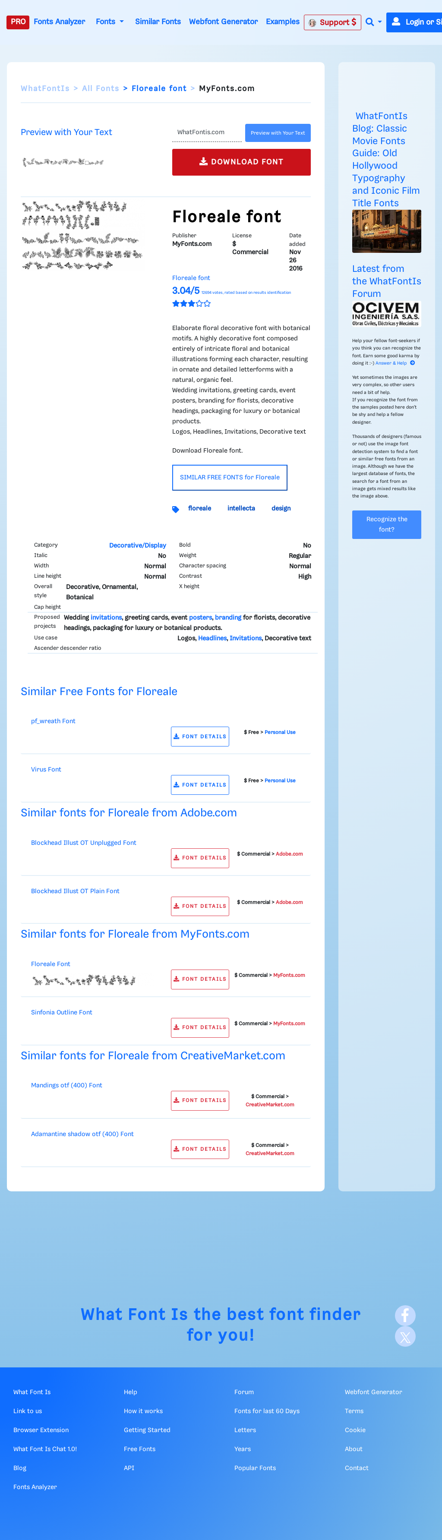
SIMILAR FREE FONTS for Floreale (230, 477)
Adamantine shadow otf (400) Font (82, 1134)
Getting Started (147, 1430)
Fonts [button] (106, 22)
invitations (106, 617)
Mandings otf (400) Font (66, 1085)
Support (332, 22)
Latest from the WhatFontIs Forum (386, 281)
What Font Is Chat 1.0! (45, 1449)
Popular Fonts (255, 1468)
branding (228, 617)
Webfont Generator (223, 22)
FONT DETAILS (200, 737)
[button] (373, 22)
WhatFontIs (45, 89)
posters (200, 617)
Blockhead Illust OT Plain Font (75, 891)
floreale (199, 508)
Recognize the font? (386, 524)
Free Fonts (139, 1449)
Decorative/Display (137, 545)
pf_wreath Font (53, 721)
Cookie (355, 1430)
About (354, 1449)
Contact (357, 1468)
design (281, 508)
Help (130, 1392)
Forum (244, 1392)
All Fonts (101, 89)
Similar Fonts (158, 22)
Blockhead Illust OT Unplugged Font (83, 843)
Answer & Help (395, 363)
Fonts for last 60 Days (267, 1411)
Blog (19, 1468)
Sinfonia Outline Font (61, 1012)
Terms (354, 1411)
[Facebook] (405, 1315)
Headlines (212, 638)
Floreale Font (50, 964)
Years (242, 1449)
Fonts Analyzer (59, 22)
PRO (18, 22)
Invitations (246, 638)
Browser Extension (41, 1430)
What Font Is (135, 1315)
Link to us (27, 1411)
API (129, 1468)
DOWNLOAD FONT (241, 161)
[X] (405, 1336)
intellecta (241, 508)
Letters (245, 1430)
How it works (143, 1411)
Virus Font (46, 769)
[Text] (207, 133)
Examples (283, 22)
